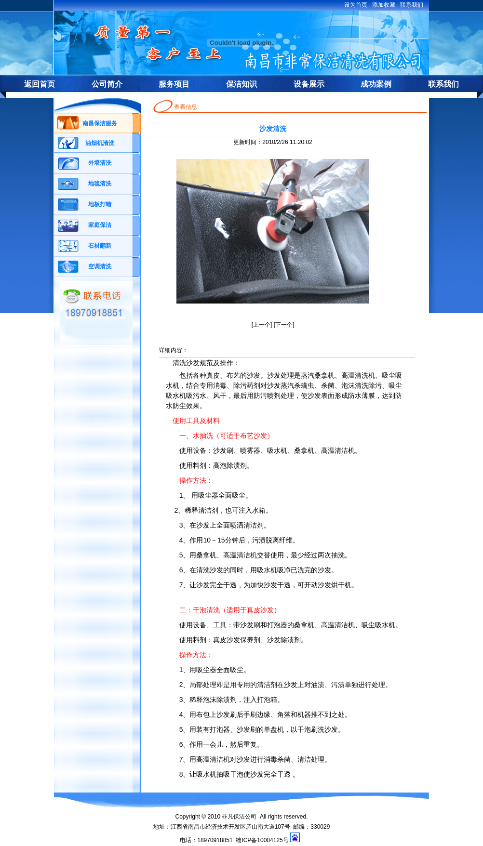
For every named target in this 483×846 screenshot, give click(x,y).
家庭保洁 (99, 225)
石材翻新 (99, 245)
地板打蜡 (99, 204)
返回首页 (39, 84)
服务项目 (174, 84)
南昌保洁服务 (99, 123)
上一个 (261, 324)
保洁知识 (241, 84)
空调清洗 (99, 266)
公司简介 (107, 84)
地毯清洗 (99, 183)
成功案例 (376, 84)
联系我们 (443, 84)
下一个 (284, 324)
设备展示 (309, 84)
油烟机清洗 (99, 143)
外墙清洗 (99, 162)
